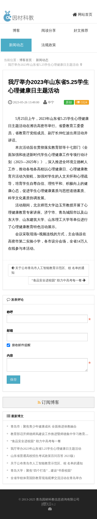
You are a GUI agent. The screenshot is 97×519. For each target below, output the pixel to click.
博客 (16, 30)
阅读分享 (48, 30)
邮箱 (10, 330)
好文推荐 (81, 30)
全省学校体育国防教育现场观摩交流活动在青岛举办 (46, 478)
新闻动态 (16, 45)
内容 (10, 355)
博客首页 (25, 60)
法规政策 (48, 45)
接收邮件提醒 (19, 345)
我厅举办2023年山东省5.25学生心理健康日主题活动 (46, 448)
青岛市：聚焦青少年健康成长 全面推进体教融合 (44, 426)
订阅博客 (48, 402)
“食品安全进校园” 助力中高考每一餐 (59, 280)
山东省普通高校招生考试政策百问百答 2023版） (44, 456)
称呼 (10, 312)
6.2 (48, 504)
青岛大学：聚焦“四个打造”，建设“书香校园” (41, 470)
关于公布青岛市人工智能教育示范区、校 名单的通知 (47, 270)
